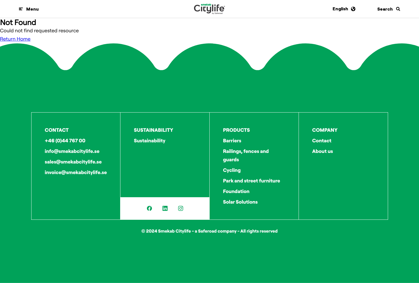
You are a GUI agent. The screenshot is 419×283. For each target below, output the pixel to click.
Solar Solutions (240, 202)
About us (322, 151)
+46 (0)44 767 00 (65, 140)
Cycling (232, 170)
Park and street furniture (251, 180)
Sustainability (149, 140)
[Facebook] (149, 208)
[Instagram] (180, 208)
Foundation (236, 191)
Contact (321, 140)
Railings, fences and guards (246, 155)
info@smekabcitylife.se (72, 151)
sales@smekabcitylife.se (73, 161)
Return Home (15, 39)
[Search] (389, 9)
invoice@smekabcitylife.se (76, 172)
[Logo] (209, 9)
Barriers (232, 140)
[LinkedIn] (165, 208)
